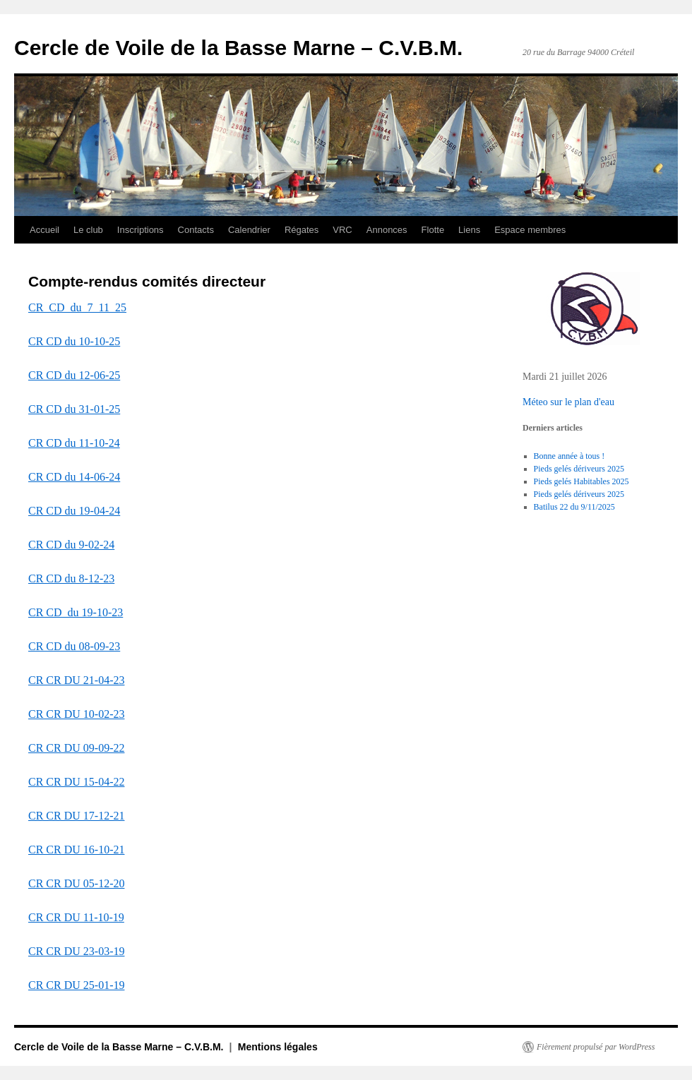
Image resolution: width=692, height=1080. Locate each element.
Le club (88, 229)
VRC (342, 229)
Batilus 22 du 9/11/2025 (574, 507)
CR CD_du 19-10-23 (75, 612)
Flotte (433, 229)
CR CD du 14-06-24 (74, 477)
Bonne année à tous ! (569, 456)
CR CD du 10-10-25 (74, 341)
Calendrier (249, 229)
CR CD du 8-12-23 (71, 578)
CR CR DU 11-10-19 (76, 917)
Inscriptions (140, 229)
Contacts (196, 229)
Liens (469, 229)
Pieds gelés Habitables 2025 (581, 481)
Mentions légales (278, 1046)
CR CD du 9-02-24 (71, 545)
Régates (301, 229)
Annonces (386, 229)
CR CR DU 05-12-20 (76, 883)
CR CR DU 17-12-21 (76, 816)
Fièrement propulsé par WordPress (596, 1047)
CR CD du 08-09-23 (74, 646)
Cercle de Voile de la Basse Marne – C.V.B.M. (238, 47)
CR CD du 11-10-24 (74, 443)
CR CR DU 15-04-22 (76, 782)
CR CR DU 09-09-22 (76, 748)
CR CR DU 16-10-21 (76, 850)
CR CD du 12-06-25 (74, 375)
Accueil (44, 229)
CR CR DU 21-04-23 (76, 680)
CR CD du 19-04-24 (74, 511)
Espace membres (530, 229)
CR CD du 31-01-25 (74, 409)
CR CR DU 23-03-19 (76, 951)
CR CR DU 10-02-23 (76, 714)
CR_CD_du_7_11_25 (77, 307)
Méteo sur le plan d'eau (568, 402)
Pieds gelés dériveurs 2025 (579, 469)
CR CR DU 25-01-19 (76, 985)
